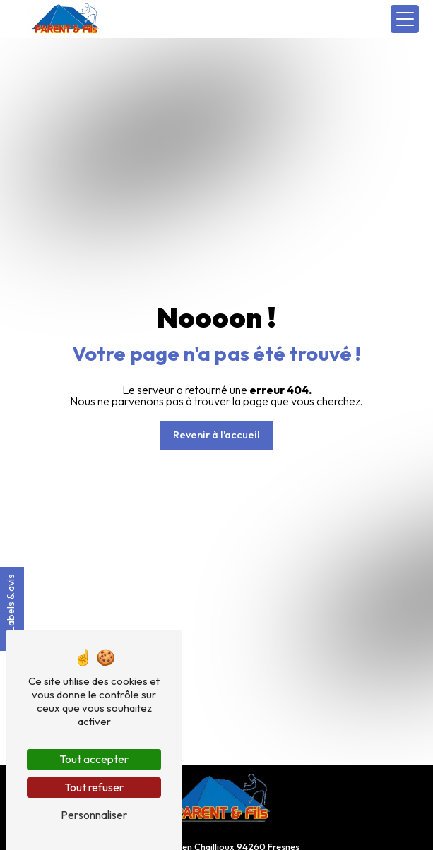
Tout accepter (94, 759)
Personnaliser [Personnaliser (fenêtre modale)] (94, 815)
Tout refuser (94, 787)
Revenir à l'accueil (216, 435)
